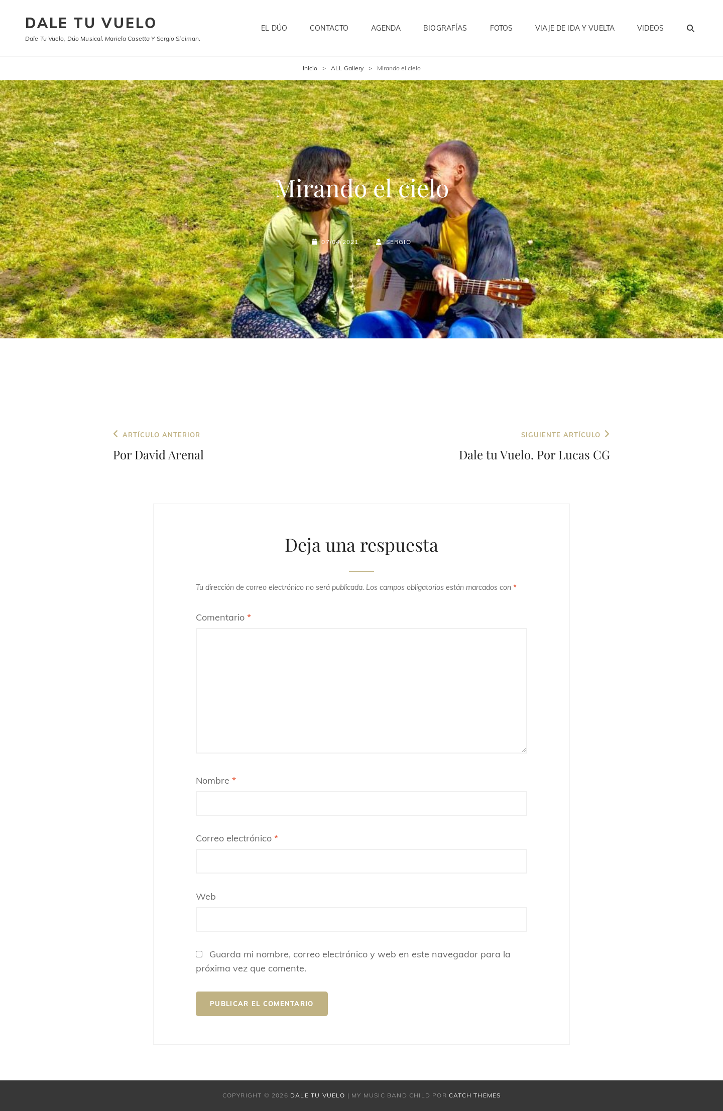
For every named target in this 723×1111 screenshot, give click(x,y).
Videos (650, 28)
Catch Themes (475, 1095)
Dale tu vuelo (91, 23)
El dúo (274, 28)
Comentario (223, 617)
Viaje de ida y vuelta (575, 28)
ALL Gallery (347, 68)
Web (206, 896)
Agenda (386, 28)
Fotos (501, 28)
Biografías (445, 28)
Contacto (329, 28)
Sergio (398, 241)
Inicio (310, 68)
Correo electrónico (237, 838)
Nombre (216, 780)
